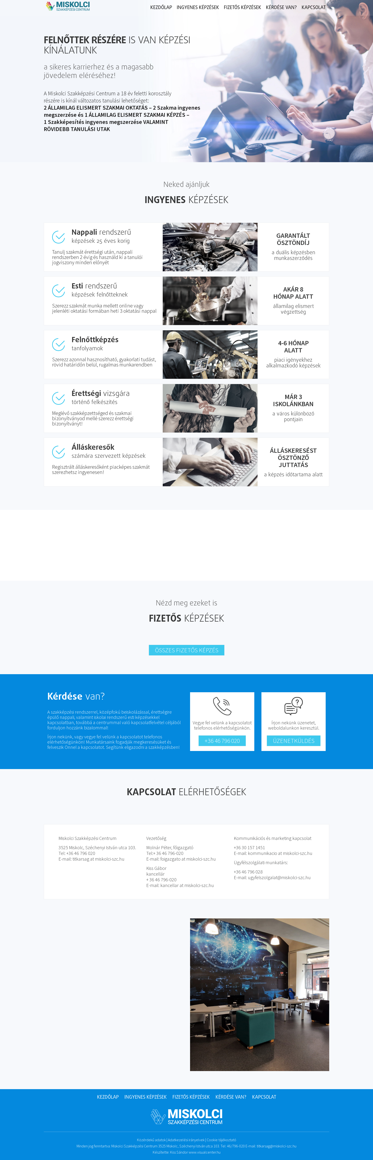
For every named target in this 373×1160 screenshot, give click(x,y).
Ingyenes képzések (198, 7)
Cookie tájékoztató (221, 1139)
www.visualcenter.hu (205, 1152)
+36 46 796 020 (222, 741)
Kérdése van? (281, 7)
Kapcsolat (314, 7)
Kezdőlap (161, 7)
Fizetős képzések (242, 7)
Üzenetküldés (293, 741)
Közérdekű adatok (151, 1139)
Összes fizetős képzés (186, 650)
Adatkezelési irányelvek (186, 1139)
